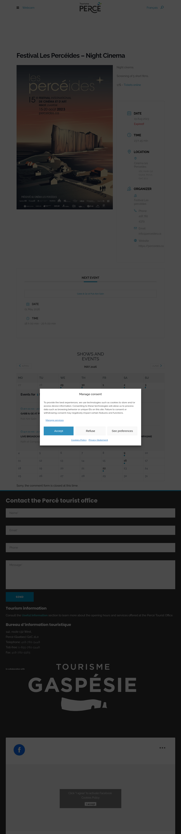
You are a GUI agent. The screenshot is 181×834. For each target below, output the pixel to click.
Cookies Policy (79, 439)
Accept (58, 430)
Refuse (90, 430)
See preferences (122, 430)
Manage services (55, 420)
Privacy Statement (98, 439)
